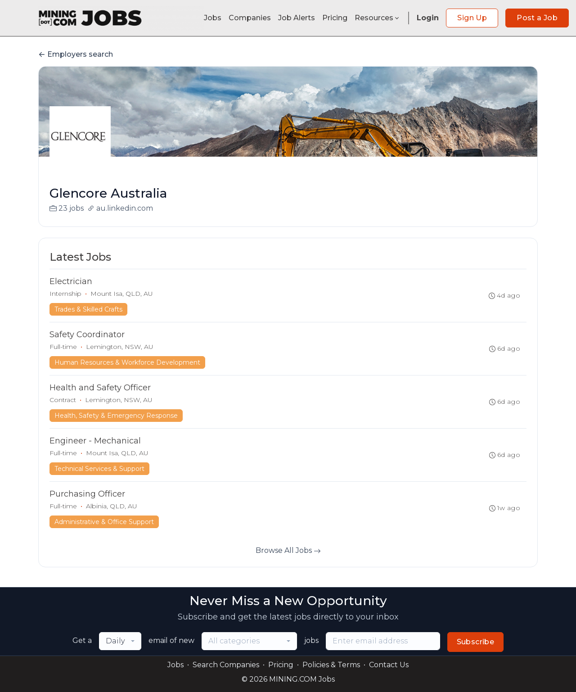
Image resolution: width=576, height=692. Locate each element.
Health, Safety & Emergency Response (116, 416)
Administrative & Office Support (104, 522)
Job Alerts (296, 18)
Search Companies (226, 664)
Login (428, 18)
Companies (250, 18)
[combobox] (120, 641)
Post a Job (537, 18)
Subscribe (476, 642)
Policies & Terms (331, 664)
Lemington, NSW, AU (119, 347)
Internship (65, 293)
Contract (63, 400)
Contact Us (389, 664)
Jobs (212, 18)
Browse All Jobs (288, 550)
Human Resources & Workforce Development (127, 362)
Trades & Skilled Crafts (88, 309)
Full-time (63, 347)
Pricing (334, 18)
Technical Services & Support (99, 469)
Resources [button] (377, 18)
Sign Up (472, 18)
